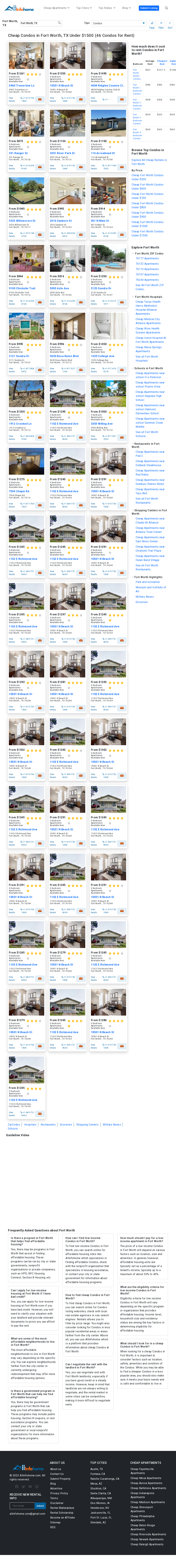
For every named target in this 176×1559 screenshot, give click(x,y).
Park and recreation (148, 582)
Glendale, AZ (98, 1522)
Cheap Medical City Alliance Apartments (148, 321)
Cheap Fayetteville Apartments (142, 1471)
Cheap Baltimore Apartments (148, 1488)
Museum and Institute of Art (151, 589)
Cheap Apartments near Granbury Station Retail (150, 482)
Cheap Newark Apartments (147, 1539)
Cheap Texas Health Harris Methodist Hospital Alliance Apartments (148, 307)
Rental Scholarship (62, 1512)
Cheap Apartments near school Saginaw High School (150, 396)
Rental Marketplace (62, 1507)
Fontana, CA (97, 1474)
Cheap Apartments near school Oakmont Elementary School (150, 409)
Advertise (56, 1488)
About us (55, 1469)
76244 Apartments (147, 279)
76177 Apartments (147, 258)
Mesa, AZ (96, 1483)
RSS (53, 1527)
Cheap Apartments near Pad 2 (150, 453)
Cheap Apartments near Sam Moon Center (150, 539)
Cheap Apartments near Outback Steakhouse (150, 463)
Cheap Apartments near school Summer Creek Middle (150, 422)
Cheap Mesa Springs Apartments (149, 349)
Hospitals (30, 1124)
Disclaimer (57, 1503)
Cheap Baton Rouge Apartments (143, 1527)
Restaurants (48, 1124)
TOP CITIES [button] (98, 1462)
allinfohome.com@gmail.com (27, 1513)
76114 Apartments (147, 269)
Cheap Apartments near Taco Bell (150, 491)
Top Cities (84, 8)
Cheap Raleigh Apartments (147, 1544)
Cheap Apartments (57, 8)
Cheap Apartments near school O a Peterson (150, 375)
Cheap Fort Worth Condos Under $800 (148, 205)
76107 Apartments (147, 274)
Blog (53, 1483)
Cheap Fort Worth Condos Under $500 (148, 177)
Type (87, 23)
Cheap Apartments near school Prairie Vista (150, 384)
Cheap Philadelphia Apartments (143, 1518)
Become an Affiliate (62, 1517)
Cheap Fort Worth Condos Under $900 (148, 214)
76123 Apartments (147, 263)
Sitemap (55, 1522)
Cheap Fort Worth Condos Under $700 (148, 196)
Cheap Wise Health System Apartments (148, 330)
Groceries (66, 1124)
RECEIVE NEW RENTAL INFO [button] (26, 1496)
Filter (161, 24)
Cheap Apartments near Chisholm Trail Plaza (150, 548)
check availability (40, 99)
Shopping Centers (87, 1124)
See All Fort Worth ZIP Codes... (150, 287)
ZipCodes (14, 1124)
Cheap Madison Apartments (148, 1502)
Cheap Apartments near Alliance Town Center (150, 530)
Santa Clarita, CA (100, 1493)
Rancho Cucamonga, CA (104, 1478)
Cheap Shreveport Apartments (142, 1509)
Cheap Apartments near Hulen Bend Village (150, 558)
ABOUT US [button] (57, 1462)
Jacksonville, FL (100, 1512)
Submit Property (60, 1478)
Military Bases (112, 1124)
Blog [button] (126, 8)
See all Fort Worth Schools (147, 434)
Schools (13, 1128)
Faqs (152, 24)
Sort (170, 24)
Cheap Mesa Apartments (146, 1478)
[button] (149, 253)
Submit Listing (149, 8)
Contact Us (57, 1474)
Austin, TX (96, 1469)
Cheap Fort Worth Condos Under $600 (148, 186)
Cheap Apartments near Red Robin (150, 472)
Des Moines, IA (100, 1503)
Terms (54, 1498)
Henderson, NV (99, 1507)
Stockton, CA (98, 1488)
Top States (107, 8)
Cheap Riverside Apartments (148, 1534)
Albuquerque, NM (101, 1498)
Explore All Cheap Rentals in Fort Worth (149, 162)
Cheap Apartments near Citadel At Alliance (150, 520)
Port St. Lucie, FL (101, 1517)
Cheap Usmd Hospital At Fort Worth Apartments (151, 339)
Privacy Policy (59, 1493)
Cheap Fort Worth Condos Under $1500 (148, 233)
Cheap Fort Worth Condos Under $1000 (148, 224)
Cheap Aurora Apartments (146, 1483)
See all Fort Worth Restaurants (147, 500)
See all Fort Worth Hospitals (147, 358)
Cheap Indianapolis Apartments (142, 1495)
